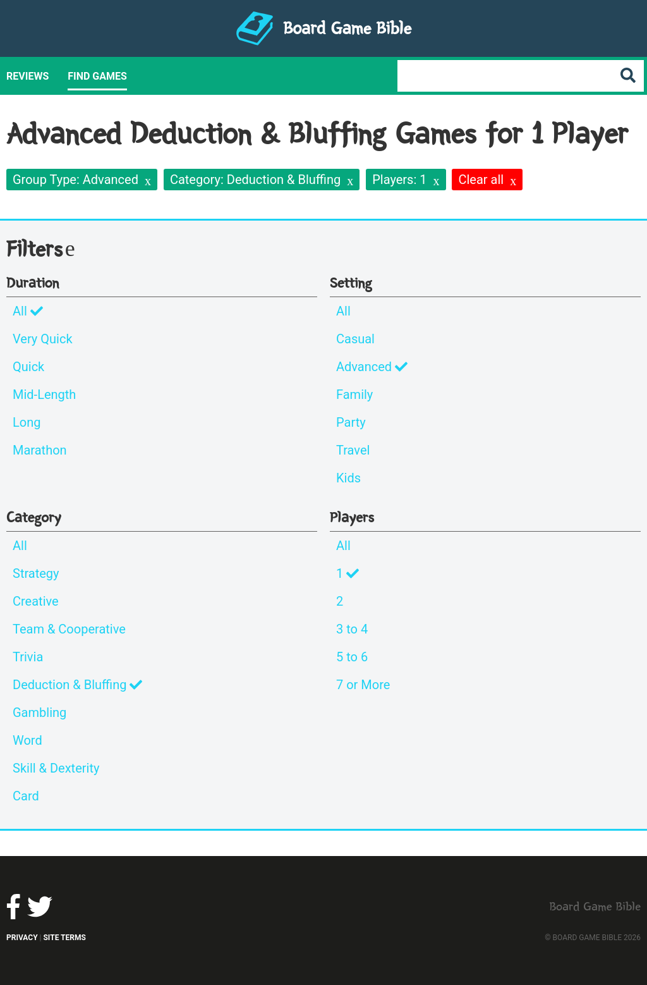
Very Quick (43, 338)
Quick (28, 366)
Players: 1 (399, 179)
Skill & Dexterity (56, 768)
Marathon (40, 450)
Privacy (22, 937)
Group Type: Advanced (75, 179)
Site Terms (64, 937)
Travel (353, 450)
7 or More (363, 684)
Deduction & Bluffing (77, 684)
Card (26, 796)
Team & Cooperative (69, 629)
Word (27, 740)
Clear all (481, 179)
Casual (355, 338)
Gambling (39, 712)
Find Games (97, 76)
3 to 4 (352, 629)
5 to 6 (352, 656)
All (28, 311)
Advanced (372, 366)
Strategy (36, 573)
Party (351, 422)
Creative (36, 601)
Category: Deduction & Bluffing (255, 179)
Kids (348, 478)
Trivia (28, 656)
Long (26, 422)
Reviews (27, 76)
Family (354, 394)
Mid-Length (44, 394)
